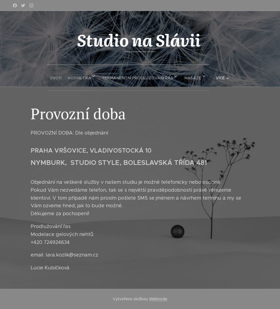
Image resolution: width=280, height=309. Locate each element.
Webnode (158, 298)
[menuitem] (54, 76)
